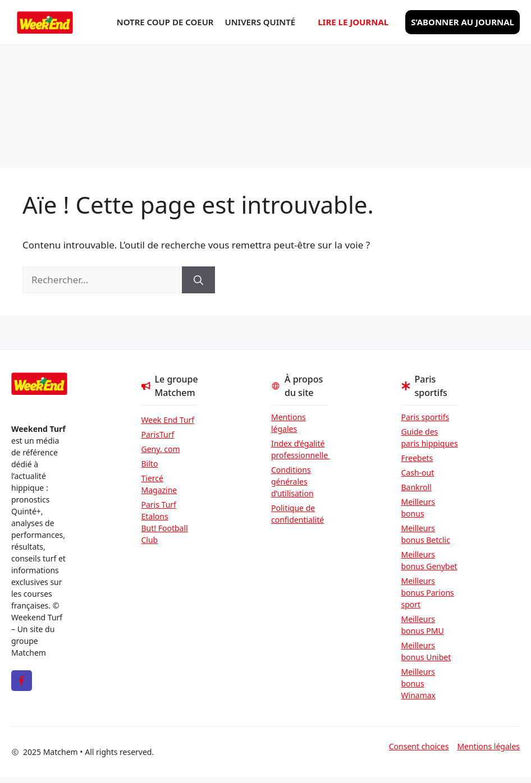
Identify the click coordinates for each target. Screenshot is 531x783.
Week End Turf (168, 419)
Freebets (417, 458)
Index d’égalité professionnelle (299, 449)
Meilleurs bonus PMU (422, 625)
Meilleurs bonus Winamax (418, 683)
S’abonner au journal (462, 21)
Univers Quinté (260, 21)
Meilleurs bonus (418, 507)
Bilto (149, 463)
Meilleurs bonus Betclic (425, 534)
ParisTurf (158, 434)
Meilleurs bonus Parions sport (427, 592)
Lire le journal (353, 21)
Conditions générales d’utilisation (292, 481)
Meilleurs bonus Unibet (426, 651)
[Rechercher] (198, 279)
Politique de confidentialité (297, 514)
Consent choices (419, 746)
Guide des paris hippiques (429, 437)
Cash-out (417, 472)
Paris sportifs (425, 417)
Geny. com (160, 449)
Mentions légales (288, 423)
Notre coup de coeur (165, 21)
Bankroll (416, 487)
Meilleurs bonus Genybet (429, 560)
